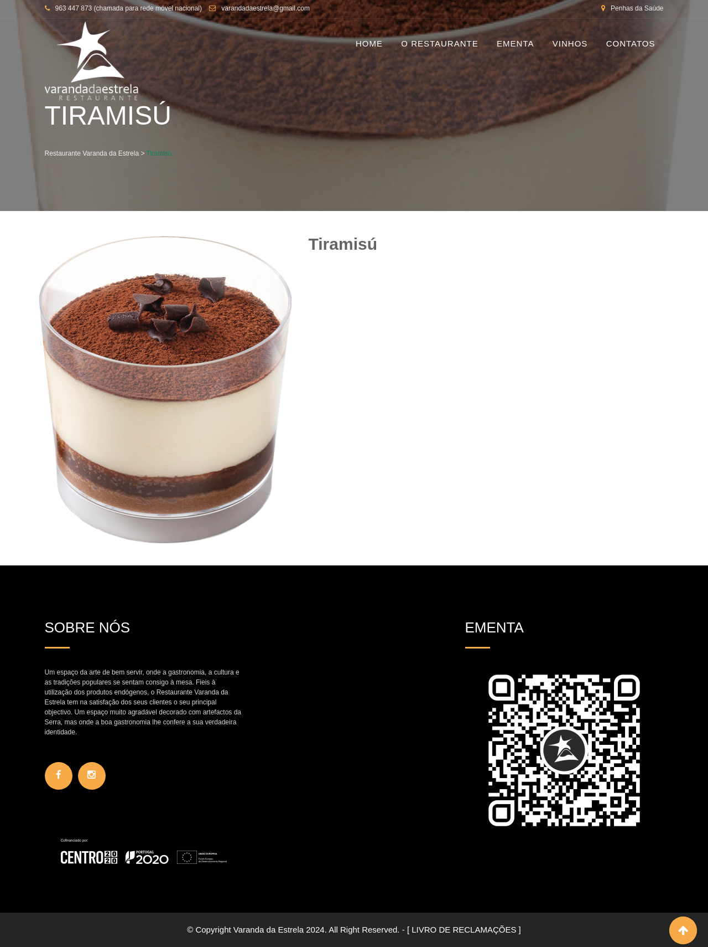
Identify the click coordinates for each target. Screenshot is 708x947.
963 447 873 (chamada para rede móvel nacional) (128, 8)
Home (369, 43)
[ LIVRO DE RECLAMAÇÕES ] (464, 929)
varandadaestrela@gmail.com (265, 8)
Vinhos (570, 43)
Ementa (515, 43)
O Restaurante (439, 43)
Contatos (630, 43)
